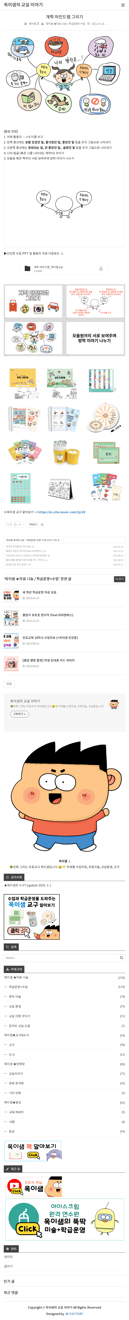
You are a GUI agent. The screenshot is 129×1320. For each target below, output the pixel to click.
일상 (66, 1131)
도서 (66, 1054)
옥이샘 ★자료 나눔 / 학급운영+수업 (65, 23)
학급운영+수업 (34, 540)
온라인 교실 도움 (66, 1026)
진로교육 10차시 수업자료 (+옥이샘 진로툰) (26, 555)
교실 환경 (66, 1006)
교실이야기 (66, 1073)
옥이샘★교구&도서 (64, 1035)
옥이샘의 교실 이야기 (25, 701)
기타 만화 (66, 1093)
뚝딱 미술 (66, 996)
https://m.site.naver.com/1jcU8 (61, 512)
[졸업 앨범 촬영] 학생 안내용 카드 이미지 (25, 560)
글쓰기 (8, 1266)
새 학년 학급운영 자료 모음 (18, 546)
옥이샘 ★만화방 (64, 1064)
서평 (66, 1121)
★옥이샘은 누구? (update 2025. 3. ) (27, 885)
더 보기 (120, 579)
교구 (66, 1044)
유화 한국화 (66, 1083)
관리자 (8, 1257)
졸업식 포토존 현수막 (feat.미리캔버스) (24, 551)
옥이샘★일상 (64, 1102)
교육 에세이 (66, 1112)
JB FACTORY (74, 1314)
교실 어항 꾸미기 (66, 1016)
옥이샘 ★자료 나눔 (15, 540)
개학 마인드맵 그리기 (64, 17)
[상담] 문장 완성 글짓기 (17, 564)
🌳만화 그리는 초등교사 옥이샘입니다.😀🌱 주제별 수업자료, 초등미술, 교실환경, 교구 (57, 706)
